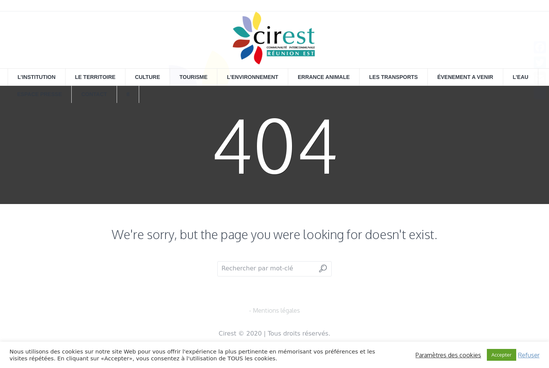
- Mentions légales (274, 310)
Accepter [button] (501, 355)
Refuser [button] (528, 355)
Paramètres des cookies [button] (448, 355)
